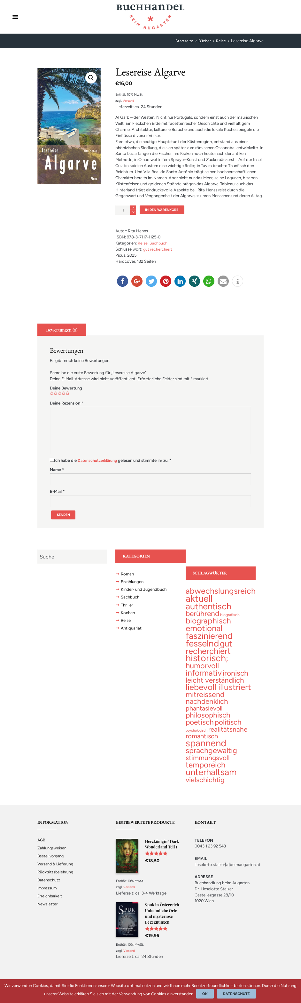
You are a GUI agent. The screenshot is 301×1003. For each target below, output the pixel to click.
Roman (128, 576)
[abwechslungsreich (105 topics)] (221, 593)
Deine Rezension (66, 403)
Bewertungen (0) (63, 330)
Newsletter (47, 911)
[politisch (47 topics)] (228, 727)
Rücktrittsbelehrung (55, 879)
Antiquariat (132, 632)
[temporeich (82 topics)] (205, 771)
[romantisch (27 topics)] (202, 742)
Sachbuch (159, 243)
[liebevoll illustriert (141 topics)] (218, 691)
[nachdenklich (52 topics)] (207, 706)
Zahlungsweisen (52, 855)
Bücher (204, 40)
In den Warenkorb (164, 210)
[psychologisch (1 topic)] (196, 736)
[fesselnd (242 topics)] (202, 646)
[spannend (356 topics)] (206, 749)
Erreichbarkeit (50, 903)
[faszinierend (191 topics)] (209, 638)
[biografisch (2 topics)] (230, 617)
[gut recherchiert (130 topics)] (209, 650)
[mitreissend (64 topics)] (205, 699)
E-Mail (57, 492)
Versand (129, 101)
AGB (41, 847)
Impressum (47, 895)
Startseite (184, 40)
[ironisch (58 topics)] (235, 677)
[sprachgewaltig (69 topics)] (211, 757)
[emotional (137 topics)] (204, 631)
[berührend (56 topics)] (202, 616)
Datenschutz (49, 887)
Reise (221, 40)
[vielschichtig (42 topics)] (205, 786)
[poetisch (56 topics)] (200, 727)
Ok (206, 994)
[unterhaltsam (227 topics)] (211, 778)
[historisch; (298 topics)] (207, 661)
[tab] (62, 330)
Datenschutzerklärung (98, 461)
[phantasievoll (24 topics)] (204, 714)
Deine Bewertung (66, 388)
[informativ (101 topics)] (204, 677)
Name (57, 470)
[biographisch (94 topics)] (208, 623)
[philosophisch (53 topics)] (208, 720)
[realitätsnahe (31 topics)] (227, 735)
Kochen (128, 616)
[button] (122, 281)
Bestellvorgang (51, 863)
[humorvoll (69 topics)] (202, 669)
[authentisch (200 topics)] (208, 608)
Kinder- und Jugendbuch (145, 592)
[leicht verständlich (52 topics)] (215, 684)
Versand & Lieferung (55, 871)
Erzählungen (133, 584)
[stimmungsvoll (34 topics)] (208, 764)
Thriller (128, 608)
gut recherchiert (158, 249)
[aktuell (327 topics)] (199, 600)
